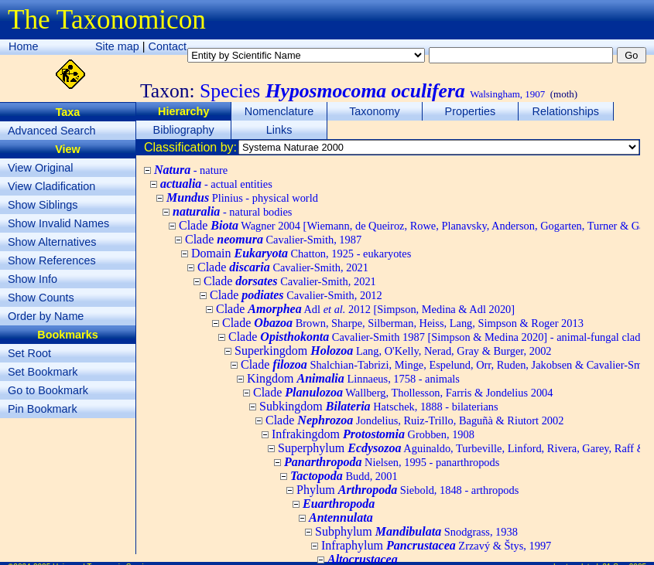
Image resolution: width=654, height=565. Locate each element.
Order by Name (46, 316)
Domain (301, 253)
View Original (41, 168)
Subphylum (416, 531)
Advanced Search (52, 130)
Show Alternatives (52, 242)
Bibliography (183, 130)
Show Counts (41, 297)
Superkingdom (393, 350)
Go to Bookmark (48, 390)
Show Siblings (42, 205)
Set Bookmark (42, 372)
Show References (52, 260)
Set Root (29, 353)
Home (23, 46)
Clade (273, 239)
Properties (470, 111)
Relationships (565, 111)
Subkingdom (378, 406)
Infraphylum (436, 545)
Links (279, 130)
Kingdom (353, 378)
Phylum (407, 489)
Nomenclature (279, 111)
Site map (117, 46)
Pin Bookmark (42, 409)
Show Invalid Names (58, 223)
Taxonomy (374, 111)
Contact (168, 46)
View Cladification (51, 186)
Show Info (32, 279)
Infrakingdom (373, 434)
